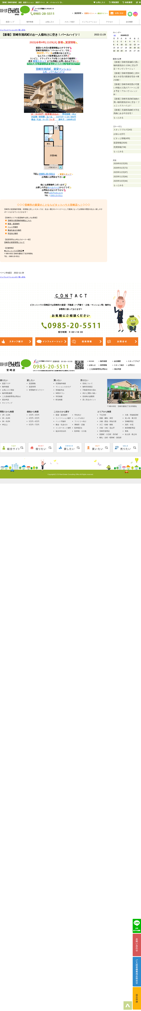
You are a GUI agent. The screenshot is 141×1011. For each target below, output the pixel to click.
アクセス (109, 22)
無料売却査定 (87, 387)
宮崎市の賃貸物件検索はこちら (19, 220)
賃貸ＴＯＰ (6, 383)
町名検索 (59, 400)
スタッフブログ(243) (123, 129)
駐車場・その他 (80, 431)
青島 (126, 431)
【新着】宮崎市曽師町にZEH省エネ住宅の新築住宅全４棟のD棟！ (126, 76)
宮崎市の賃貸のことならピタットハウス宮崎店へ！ (54, 205)
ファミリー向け (80, 421)
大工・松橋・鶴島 (106, 425)
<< (115, 35)
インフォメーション (89, 22)
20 (135, 48)
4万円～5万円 (34, 418)
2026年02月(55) (121, 163)
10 (121, 45)
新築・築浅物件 (14, 224)
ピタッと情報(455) (122, 138)
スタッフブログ (134, 361)
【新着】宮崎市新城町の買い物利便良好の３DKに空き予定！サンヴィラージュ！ (126, 65)
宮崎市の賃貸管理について (14, 242)
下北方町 (102, 415)
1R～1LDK (6, 415)
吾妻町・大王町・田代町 (108, 434)
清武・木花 (129, 425)
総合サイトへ (103, 13)
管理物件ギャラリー (36, 390)
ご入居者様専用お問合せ (98, 369)
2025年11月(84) (121, 176)
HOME (91, 361)
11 (126, 45)
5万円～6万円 (34, 421)
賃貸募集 (32, 383)
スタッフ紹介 (70, 22)
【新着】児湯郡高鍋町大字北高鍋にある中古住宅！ (126, 111)
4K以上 (5, 425)
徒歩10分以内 (61, 431)
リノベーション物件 (63, 418)
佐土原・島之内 (131, 434)
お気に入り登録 (8, 390)
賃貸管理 (77, 13)
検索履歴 (127, 2)
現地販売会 (60, 390)
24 (121, 51)
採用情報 (103, 365)
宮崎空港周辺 (104, 431)
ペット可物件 (13, 227)
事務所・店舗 (79, 425)
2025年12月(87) (121, 172)
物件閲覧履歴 (7, 393)
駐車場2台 (78, 428)
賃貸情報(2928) (120, 143)
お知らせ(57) (119, 134)
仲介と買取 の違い (89, 393)
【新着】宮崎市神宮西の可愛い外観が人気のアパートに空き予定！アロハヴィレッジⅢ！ (126, 89)
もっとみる (118, 118)
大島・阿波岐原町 (131, 415)
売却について (87, 383)
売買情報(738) (120, 147)
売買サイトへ (89, 13)
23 (118, 51)
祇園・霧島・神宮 (106, 418)
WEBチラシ (60, 393)
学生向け (77, 415)
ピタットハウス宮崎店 (13, 251)
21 (138, 48)
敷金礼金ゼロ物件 (14, 230)
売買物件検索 (61, 383)
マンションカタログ (63, 387)
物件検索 (30, 22)
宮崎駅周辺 (129, 421)
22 (114, 51)
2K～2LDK (6, 418)
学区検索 (59, 396)
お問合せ (131, 365)
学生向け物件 (13, 233)
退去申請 (117, 369)
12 (130, 45)
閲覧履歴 (114, 2)
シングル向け (79, 418)
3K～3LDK (6, 421)
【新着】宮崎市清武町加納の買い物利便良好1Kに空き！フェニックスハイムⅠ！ (127, 102)
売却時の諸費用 (88, 396)
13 (135, 45)
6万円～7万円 (34, 425)
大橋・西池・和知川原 (107, 421)
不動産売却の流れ (89, 390)
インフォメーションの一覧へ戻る (12, 30)
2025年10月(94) (121, 181)
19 (130, 48)
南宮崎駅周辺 (130, 428)
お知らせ (92, 365)
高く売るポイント (89, 400)
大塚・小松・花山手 (107, 428)
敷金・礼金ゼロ (62, 425)
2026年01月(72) (121, 168)
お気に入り (50, 22)
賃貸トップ (10, 22)
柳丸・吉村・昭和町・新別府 (110, 438)
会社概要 (129, 22)
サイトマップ (7, 403)
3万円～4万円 (34, 415)
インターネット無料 (63, 428)
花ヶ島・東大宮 (131, 418)
